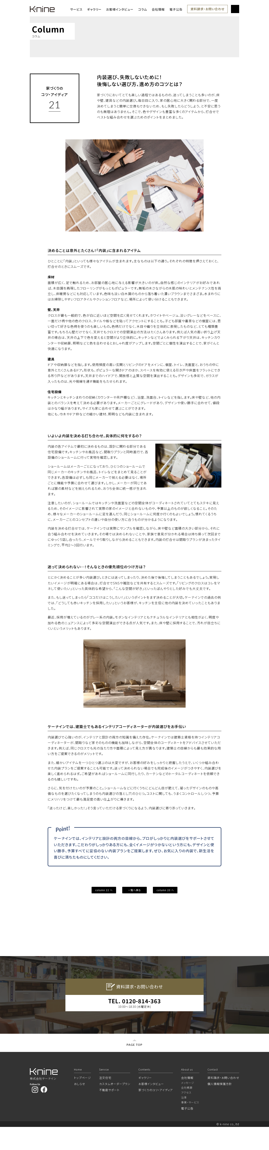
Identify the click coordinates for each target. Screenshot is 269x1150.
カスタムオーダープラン (114, 1107)
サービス (76, 9)
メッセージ (187, 1106)
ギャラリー (94, 9)
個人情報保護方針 (219, 1107)
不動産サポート (109, 1113)
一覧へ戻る (134, 890)
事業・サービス (190, 1125)
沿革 (184, 1120)
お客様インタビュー (119, 9)
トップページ (82, 1101)
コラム (142, 9)
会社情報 (158, 9)
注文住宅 (105, 1101)
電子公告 (176, 9)
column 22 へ (104, 890)
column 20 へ (165, 890)
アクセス (186, 1116)
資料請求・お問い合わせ (207, 9)
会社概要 (187, 1111)
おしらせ (79, 1107)
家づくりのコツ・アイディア (155, 1113)
